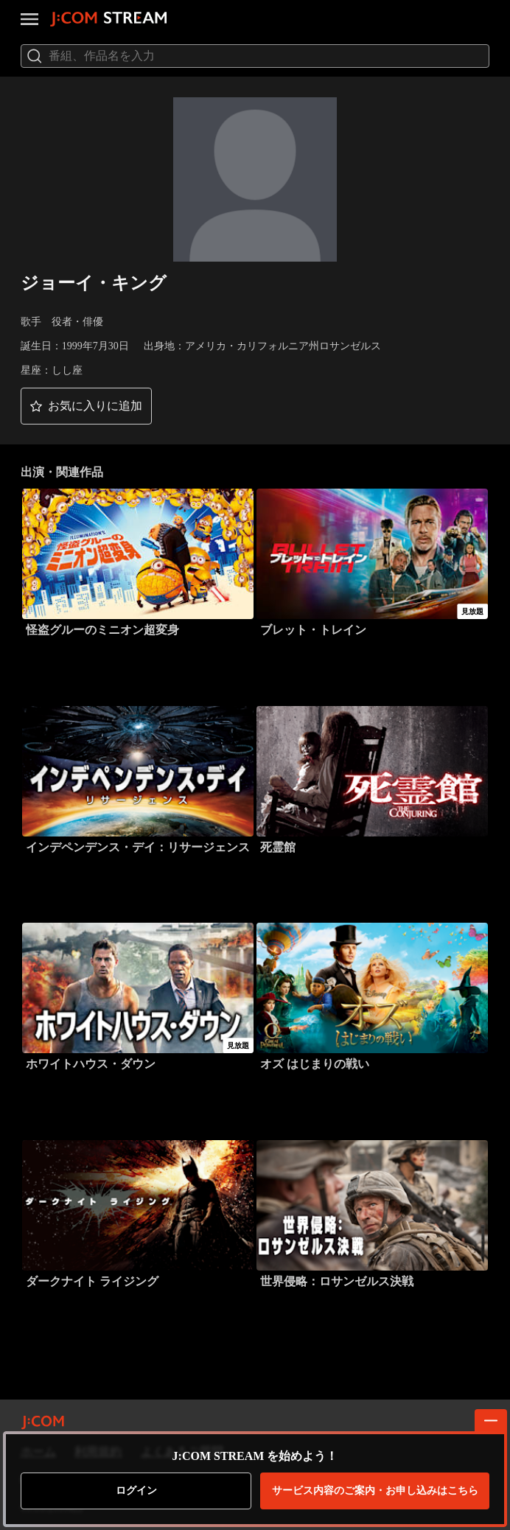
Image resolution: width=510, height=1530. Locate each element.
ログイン (136, 1490)
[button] (86, 406)
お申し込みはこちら (375, 1491)
